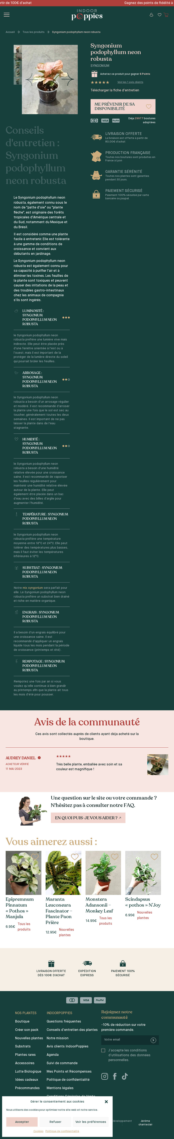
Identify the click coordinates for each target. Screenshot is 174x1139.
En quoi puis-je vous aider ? (88, 818)
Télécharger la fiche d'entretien (115, 90)
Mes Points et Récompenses (69, 1071)
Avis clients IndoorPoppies (67, 1046)
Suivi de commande (62, 1063)
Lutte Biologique (28, 1071)
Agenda (53, 1055)
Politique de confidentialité (62, 1131)
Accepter (22, 1121)
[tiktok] (126, 1077)
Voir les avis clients (130, 82)
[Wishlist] (159, 15)
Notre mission (58, 1038)
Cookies (38, 1131)
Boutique (22, 1021)
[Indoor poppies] (87, 14)
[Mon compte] (152, 15)
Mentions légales (60, 1088)
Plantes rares (25, 1055)
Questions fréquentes (64, 1021)
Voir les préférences (90, 1121)
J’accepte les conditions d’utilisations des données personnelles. (129, 1055)
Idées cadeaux (26, 1080)
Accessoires (24, 1063)
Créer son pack (26, 1030)
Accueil (10, 32)
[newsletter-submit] (153, 1040)
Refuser (55, 1121)
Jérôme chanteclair (145, 1123)
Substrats (23, 1046)
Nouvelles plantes (29, 1038)
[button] (106, 1102)
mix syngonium (33, 587)
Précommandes (27, 1088)
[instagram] (106, 1077)
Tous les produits (33, 32)
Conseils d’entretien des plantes (72, 1030)
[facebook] (116, 1077)
